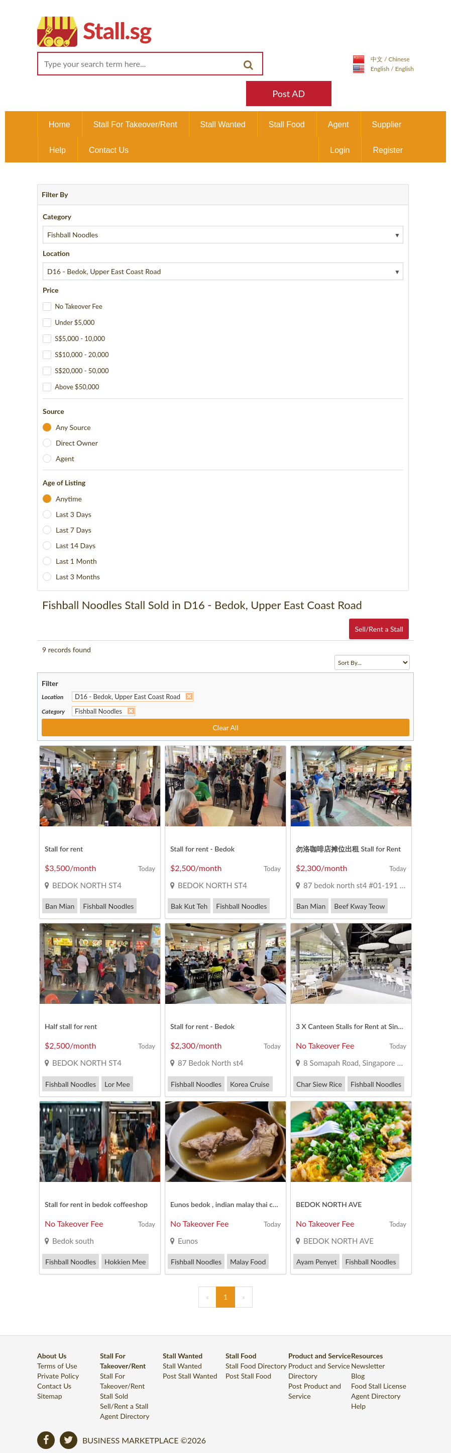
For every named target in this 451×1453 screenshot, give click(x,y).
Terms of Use (57, 1365)
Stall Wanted (223, 124)
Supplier (387, 124)
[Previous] (207, 1297)
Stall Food (287, 124)
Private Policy (58, 1376)
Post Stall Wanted (190, 1376)
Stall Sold (114, 1396)
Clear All (226, 727)
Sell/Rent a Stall (379, 629)
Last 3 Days (73, 514)
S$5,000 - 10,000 (80, 338)
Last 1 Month (76, 561)
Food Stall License (378, 1386)
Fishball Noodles (98, 711)
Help (57, 150)
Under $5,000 (74, 322)
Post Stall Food (248, 1376)
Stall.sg (117, 30)
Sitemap (49, 1396)
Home (59, 124)
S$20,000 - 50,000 (81, 371)
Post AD (288, 93)
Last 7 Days (73, 530)
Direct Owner (77, 443)
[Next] (244, 1297)
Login (340, 150)
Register (388, 150)
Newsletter (368, 1365)
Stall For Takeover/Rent (135, 124)
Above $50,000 (77, 387)
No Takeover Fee (78, 306)
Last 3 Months (78, 576)
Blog (358, 1376)
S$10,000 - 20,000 (81, 355)
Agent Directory (124, 1416)
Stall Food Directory (256, 1365)
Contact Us (109, 150)
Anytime (69, 498)
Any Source (73, 427)
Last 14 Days (75, 545)
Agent (338, 124)
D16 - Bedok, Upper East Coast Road (127, 697)
